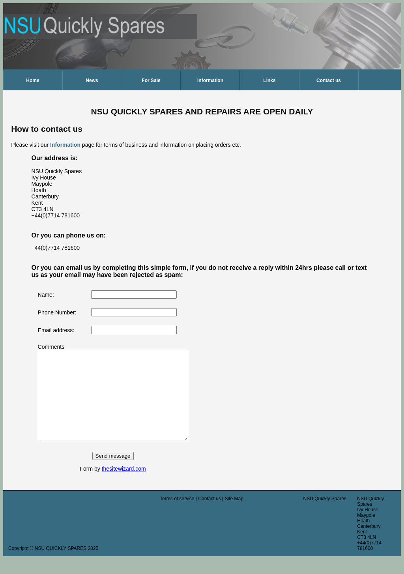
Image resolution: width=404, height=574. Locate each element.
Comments (51, 347)
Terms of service (177, 516)
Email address (55, 330)
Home (32, 80)
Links (269, 80)
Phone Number (56, 312)
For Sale (151, 80)
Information (210, 80)
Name (45, 295)
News (92, 80)
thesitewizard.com (132, 486)
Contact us (328, 80)
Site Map (233, 516)
